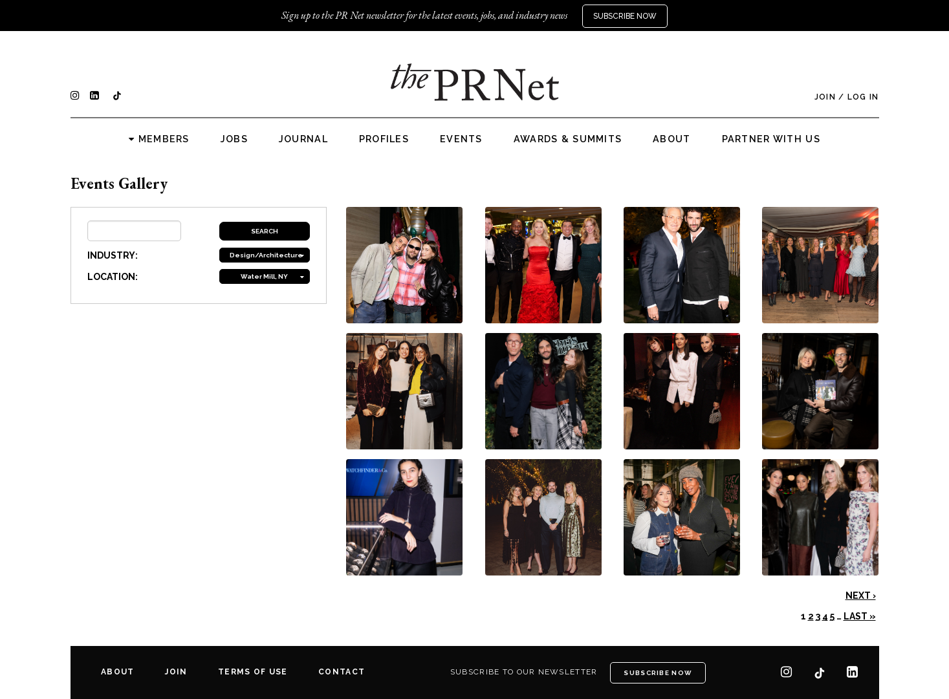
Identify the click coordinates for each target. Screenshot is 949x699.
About (671, 139)
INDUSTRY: (112, 255)
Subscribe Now (625, 16)
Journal (303, 139)
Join (825, 97)
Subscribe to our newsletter (524, 671)
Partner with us (771, 139)
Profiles (384, 139)
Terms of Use (252, 671)
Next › (860, 595)
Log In (863, 97)
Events (461, 139)
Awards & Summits (568, 139)
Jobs (234, 139)
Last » (860, 616)
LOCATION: (112, 276)
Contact (341, 671)
